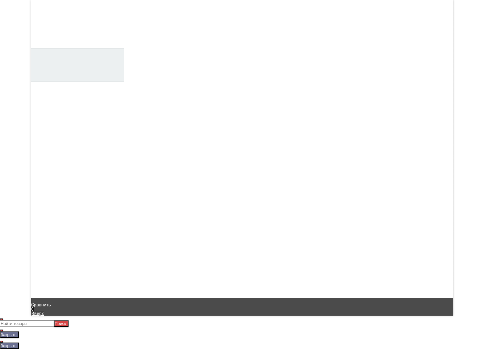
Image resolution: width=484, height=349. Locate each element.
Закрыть (8, 334)
